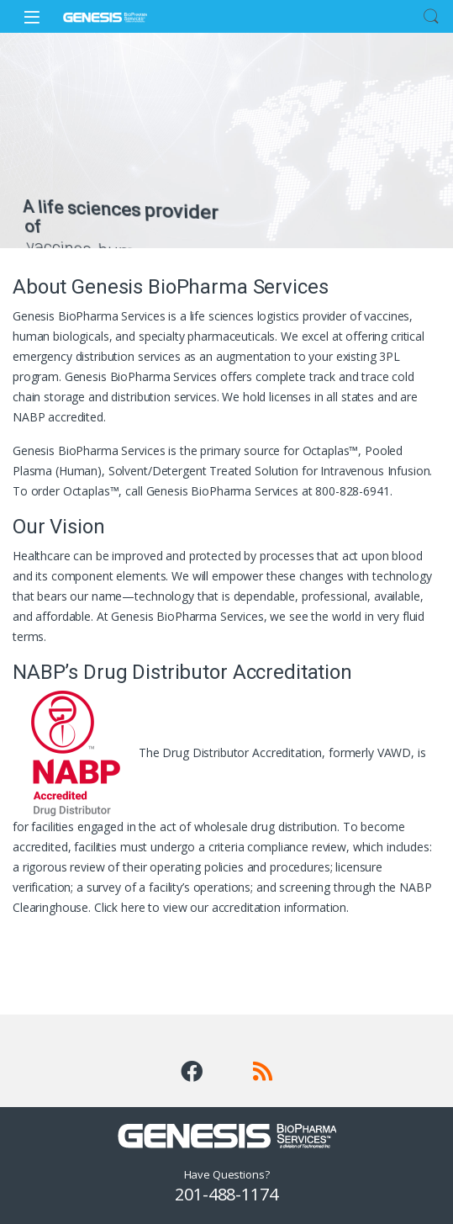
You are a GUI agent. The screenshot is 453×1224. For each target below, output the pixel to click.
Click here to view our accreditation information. (221, 907)
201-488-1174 (226, 1194)
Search (431, 17)
